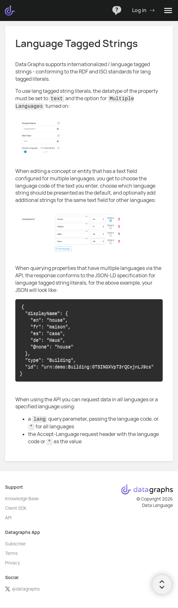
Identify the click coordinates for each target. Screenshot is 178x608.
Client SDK (15, 508)
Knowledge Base (22, 498)
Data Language (157, 505)
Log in (143, 10)
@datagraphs (22, 589)
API (8, 518)
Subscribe (15, 544)
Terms (11, 553)
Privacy (12, 563)
